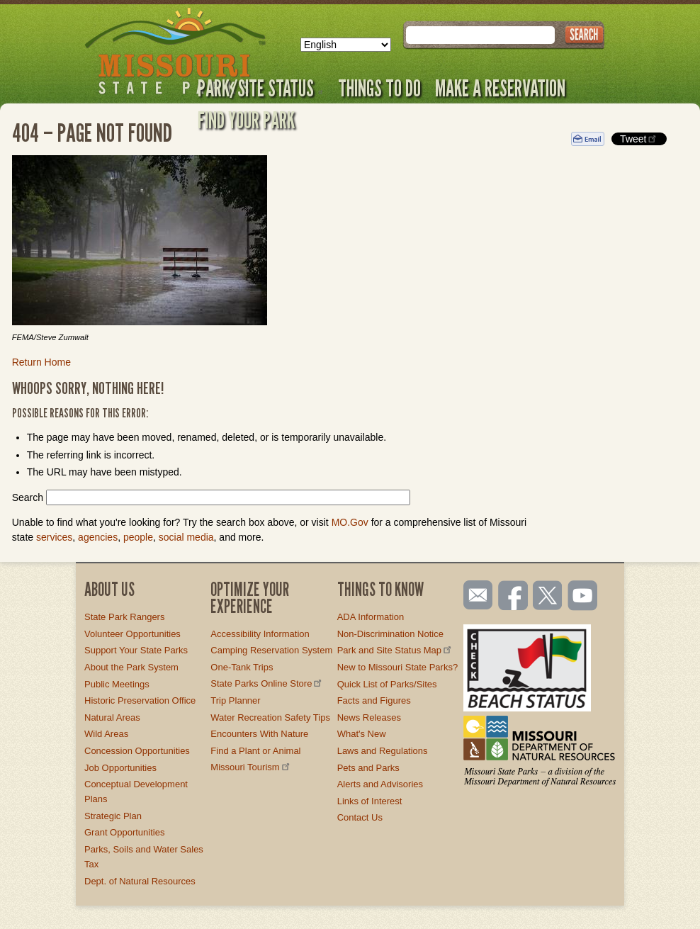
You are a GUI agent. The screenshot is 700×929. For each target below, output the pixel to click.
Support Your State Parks (136, 650)
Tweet (639, 139)
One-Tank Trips (241, 667)
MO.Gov (350, 522)
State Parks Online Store (267, 683)
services (54, 537)
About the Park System (131, 667)
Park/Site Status (261, 87)
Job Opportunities (120, 767)
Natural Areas (112, 717)
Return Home (41, 362)
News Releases (369, 717)
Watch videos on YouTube (583, 596)
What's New (361, 733)
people (138, 537)
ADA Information (371, 617)
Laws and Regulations (382, 750)
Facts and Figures (374, 700)
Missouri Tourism (250, 767)
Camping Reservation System (271, 650)
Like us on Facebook (513, 596)
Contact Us (360, 817)
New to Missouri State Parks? (397, 667)
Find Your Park (246, 119)
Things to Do (379, 87)
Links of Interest (369, 801)
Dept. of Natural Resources (140, 881)
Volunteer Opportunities (132, 634)
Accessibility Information (259, 634)
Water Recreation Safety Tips (270, 717)
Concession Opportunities (137, 750)
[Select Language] (345, 45)
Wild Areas (106, 733)
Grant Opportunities (124, 832)
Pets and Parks (368, 767)
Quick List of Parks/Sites (387, 684)
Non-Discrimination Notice (390, 634)
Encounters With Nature (259, 733)
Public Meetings (116, 684)
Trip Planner (235, 700)
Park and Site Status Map (395, 650)
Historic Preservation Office (140, 700)
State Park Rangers (124, 617)
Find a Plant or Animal (255, 750)
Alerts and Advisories (380, 784)
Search (27, 497)
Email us (475, 595)
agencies (98, 537)
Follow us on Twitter (546, 596)
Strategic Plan (113, 816)
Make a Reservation (500, 87)
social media (186, 537)
